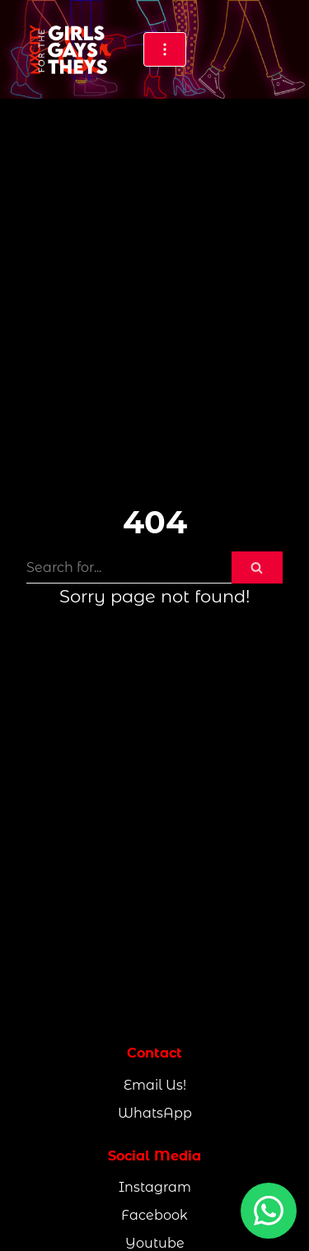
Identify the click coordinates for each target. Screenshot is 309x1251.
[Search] (129, 567)
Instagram (155, 1187)
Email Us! (155, 1085)
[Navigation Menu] (164, 49)
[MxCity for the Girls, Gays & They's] (69, 49)
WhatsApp (155, 1113)
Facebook (154, 1215)
